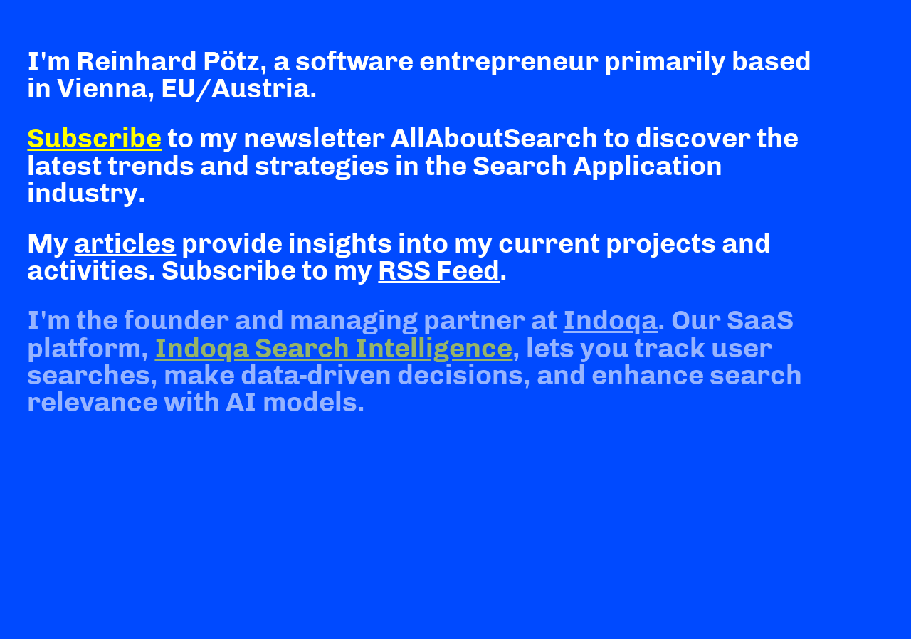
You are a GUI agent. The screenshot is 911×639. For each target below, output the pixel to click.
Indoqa (610, 320)
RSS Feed (439, 270)
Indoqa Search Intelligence (333, 348)
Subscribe (94, 138)
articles (125, 243)
